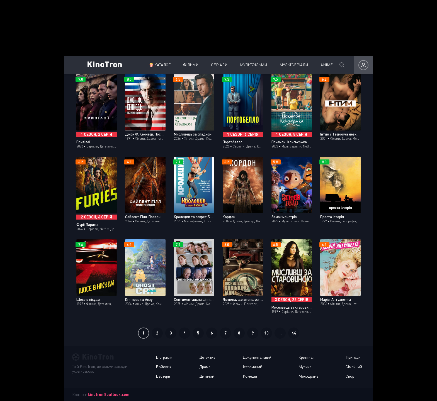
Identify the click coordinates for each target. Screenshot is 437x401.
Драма (204, 366)
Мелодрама (308, 376)
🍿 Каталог (150, 64)
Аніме (317, 64)
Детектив (207, 357)
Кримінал (306, 357)
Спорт (351, 376)
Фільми (181, 64)
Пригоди (353, 357)
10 (266, 333)
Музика (305, 366)
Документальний (257, 357)
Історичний (252, 366)
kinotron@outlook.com (108, 394)
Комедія (250, 376)
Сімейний (354, 366)
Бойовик (163, 366)
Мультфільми (243, 64)
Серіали (209, 64)
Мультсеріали (284, 64)
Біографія (164, 357)
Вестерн (163, 376)
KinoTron (105, 64)
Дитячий (206, 376)
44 (294, 333)
